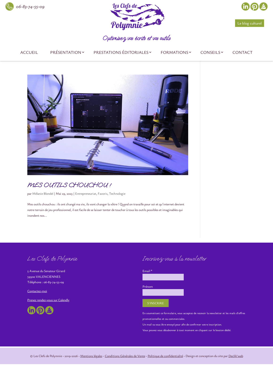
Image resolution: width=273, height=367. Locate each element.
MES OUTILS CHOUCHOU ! (69, 185)
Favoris (102, 193)
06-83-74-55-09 (30, 6)
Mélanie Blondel (42, 193)
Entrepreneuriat (85, 193)
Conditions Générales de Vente (125, 356)
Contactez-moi (37, 291)
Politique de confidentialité (165, 356)
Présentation (65, 52)
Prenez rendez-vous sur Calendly (48, 300)
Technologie (117, 193)
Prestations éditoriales (121, 52)
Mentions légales (91, 356)
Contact (242, 52)
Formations (174, 52)
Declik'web (235, 356)
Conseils (210, 52)
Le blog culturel (249, 23)
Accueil (29, 52)
